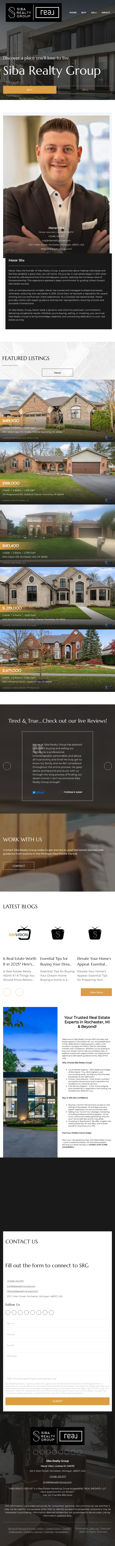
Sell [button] (94, 12)
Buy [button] (83, 12)
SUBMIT (57, 1401)
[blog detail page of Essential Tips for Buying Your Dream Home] (57, 949)
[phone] (57, 1334)
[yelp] (26, 1312)
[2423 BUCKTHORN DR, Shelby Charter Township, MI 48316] (57, 598)
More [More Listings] (57, 372)
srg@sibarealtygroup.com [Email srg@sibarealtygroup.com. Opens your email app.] (56, 240)
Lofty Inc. (94, 1528)
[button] (34, 12)
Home (73, 12)
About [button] (106, 12)
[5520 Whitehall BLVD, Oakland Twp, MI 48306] (57, 660)
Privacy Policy (73, 1391)
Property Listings (33, 1531)
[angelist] (45, 1312)
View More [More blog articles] (96, 992)
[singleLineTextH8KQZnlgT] (57, 1379)
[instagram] (32, 1312)
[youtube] (39, 1312)
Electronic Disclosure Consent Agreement (80, 1384)
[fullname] (57, 1323)
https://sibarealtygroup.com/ (56, 248)
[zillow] (20, 1312)
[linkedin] (14, 1312)
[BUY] (29, 90)
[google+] (51, 1312)
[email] (57, 1345)
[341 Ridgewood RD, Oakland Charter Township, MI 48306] (57, 473)
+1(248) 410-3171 (56, 236)
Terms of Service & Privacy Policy (26, 1528)
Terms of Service (54, 1391)
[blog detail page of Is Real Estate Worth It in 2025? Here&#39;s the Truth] (20, 949)
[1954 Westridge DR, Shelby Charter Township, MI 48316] (57, 410)
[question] (57, 1361)
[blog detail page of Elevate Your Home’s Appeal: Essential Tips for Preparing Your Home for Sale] (94, 949)
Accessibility (62, 1531)
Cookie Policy (53, 1528)
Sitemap (48, 1531)
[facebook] (7, 1312)
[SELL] (85, 90)
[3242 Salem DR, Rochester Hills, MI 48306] (57, 535)
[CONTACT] (18, 866)
